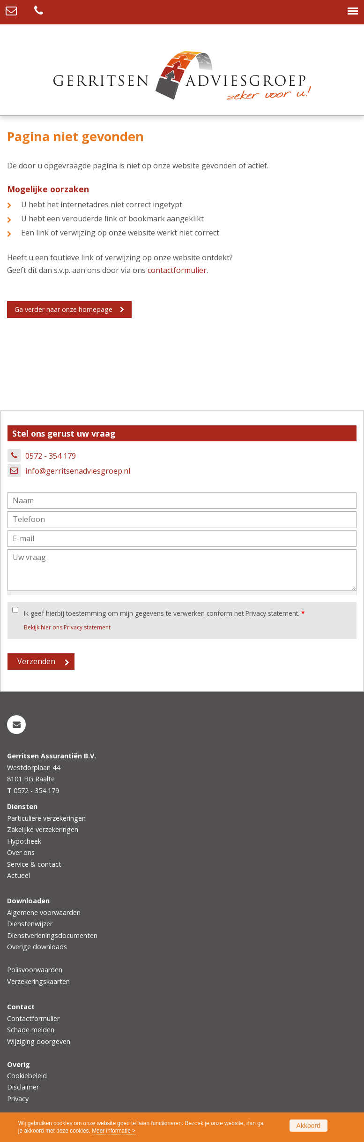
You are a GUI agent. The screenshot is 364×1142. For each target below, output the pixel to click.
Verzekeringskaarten (38, 981)
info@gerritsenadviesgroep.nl (77, 471)
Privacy (18, 1098)
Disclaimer (23, 1086)
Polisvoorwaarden (34, 969)
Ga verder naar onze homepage (63, 309)
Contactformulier (33, 1018)
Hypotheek (24, 841)
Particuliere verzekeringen (46, 818)
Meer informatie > (113, 1130)
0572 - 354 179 (50, 456)
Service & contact (34, 864)
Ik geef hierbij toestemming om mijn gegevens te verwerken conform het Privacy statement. (164, 613)
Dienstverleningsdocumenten (52, 935)
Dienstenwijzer (29, 923)
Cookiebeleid (27, 1075)
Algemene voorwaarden (44, 912)
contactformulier (177, 270)
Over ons (21, 852)
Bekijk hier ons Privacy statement (67, 627)
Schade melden (30, 1029)
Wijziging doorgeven (38, 1041)
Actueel (18, 875)
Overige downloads (37, 946)
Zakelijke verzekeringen (42, 829)
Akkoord (308, 1125)
